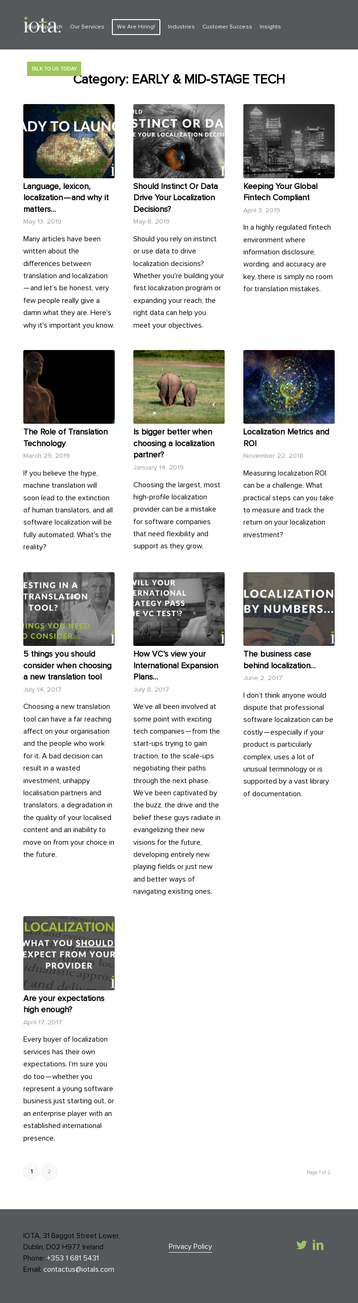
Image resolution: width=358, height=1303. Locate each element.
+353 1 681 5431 (73, 1258)
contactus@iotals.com (78, 1269)
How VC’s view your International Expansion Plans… (175, 665)
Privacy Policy (190, 1246)
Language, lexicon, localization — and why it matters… (66, 198)
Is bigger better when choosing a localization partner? (173, 443)
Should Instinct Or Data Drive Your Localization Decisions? (175, 198)
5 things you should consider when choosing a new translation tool (67, 665)
